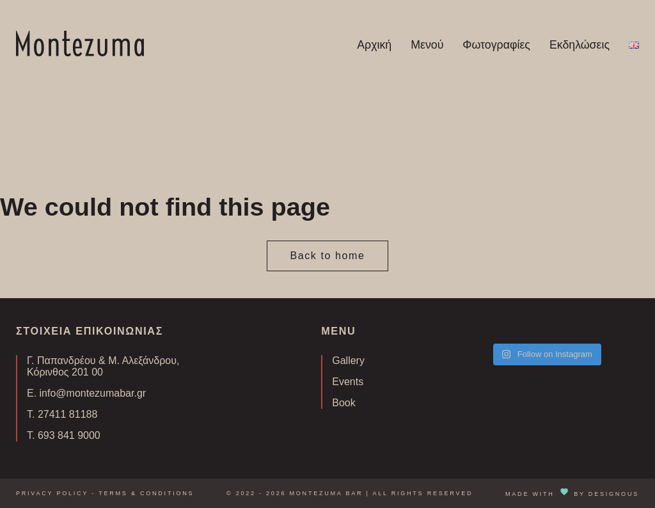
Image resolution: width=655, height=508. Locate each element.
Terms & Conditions (146, 493)
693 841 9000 (69, 435)
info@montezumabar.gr (93, 393)
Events (347, 381)
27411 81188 (67, 414)
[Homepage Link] (80, 52)
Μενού (427, 44)
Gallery (348, 360)
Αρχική (374, 44)
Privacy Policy (52, 493)
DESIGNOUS (613, 494)
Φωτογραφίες (496, 44)
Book (343, 402)
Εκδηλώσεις (579, 44)
